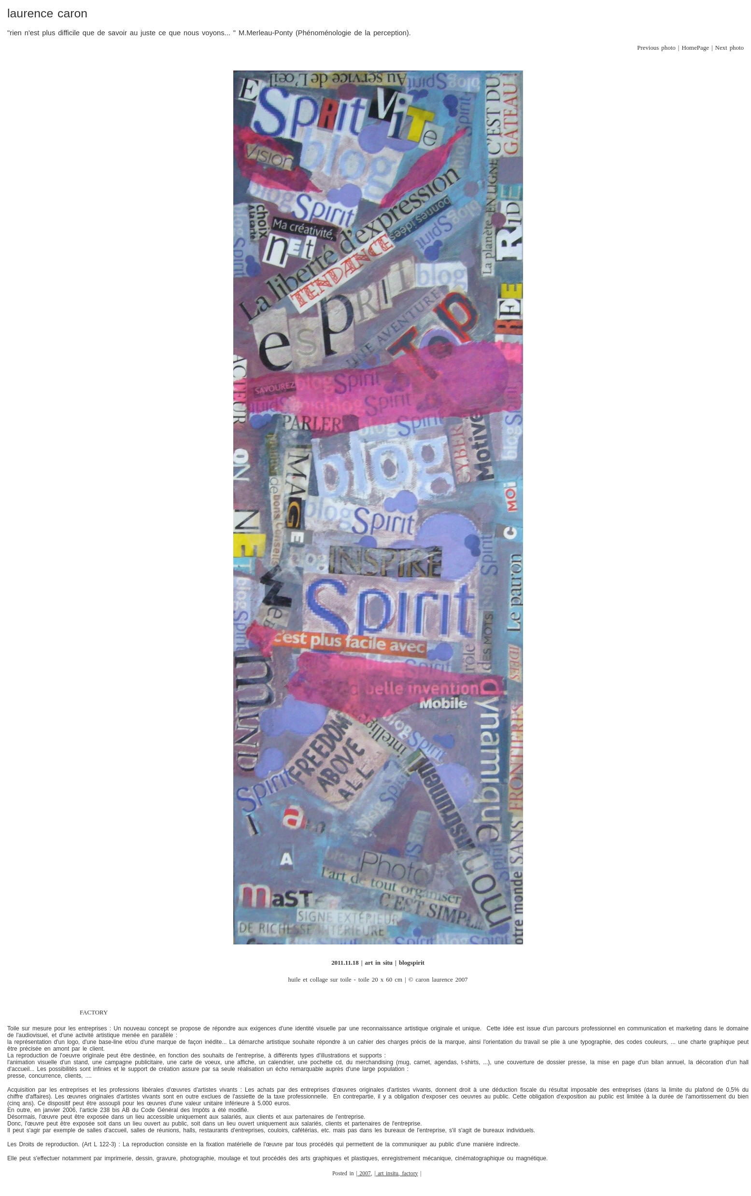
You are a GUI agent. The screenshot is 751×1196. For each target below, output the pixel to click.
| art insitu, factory (396, 1173)
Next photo (729, 47)
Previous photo (656, 47)
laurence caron (47, 13)
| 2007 (363, 1173)
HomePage (695, 47)
